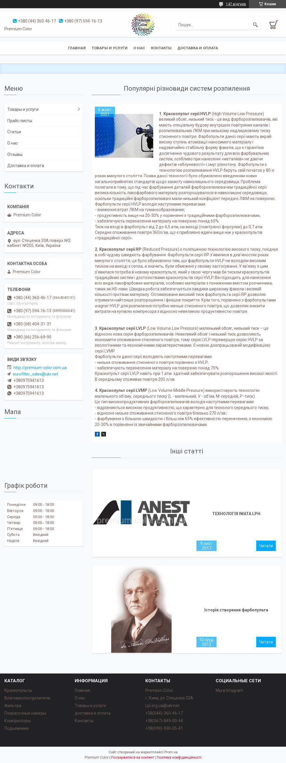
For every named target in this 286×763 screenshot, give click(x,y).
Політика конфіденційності (179, 757)
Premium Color (159, 690)
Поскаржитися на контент (132, 757)
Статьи (14, 131)
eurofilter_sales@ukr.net (35, 374)
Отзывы (14, 154)
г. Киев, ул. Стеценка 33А (169, 698)
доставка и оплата (93, 713)
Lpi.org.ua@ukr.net (162, 705)
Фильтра (12, 705)
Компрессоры (17, 720)
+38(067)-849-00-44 (164, 720)
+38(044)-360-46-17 (164, 713)
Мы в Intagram (229, 690)
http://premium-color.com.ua (40, 367)
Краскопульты (18, 690)
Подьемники (16, 728)
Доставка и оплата (197, 48)
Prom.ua (171, 752)
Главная (77, 48)
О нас (139, 48)
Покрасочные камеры (25, 713)
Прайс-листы (19, 120)
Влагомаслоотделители (27, 698)
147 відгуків (236, 4)
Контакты (161, 48)
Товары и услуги (110, 48)
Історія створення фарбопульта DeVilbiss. (236, 611)
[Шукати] (255, 24)
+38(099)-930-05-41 (164, 728)
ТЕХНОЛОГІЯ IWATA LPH (236, 513)
